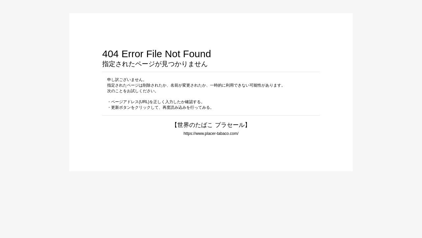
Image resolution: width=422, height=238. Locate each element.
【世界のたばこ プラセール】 (210, 124)
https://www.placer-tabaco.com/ (211, 133)
